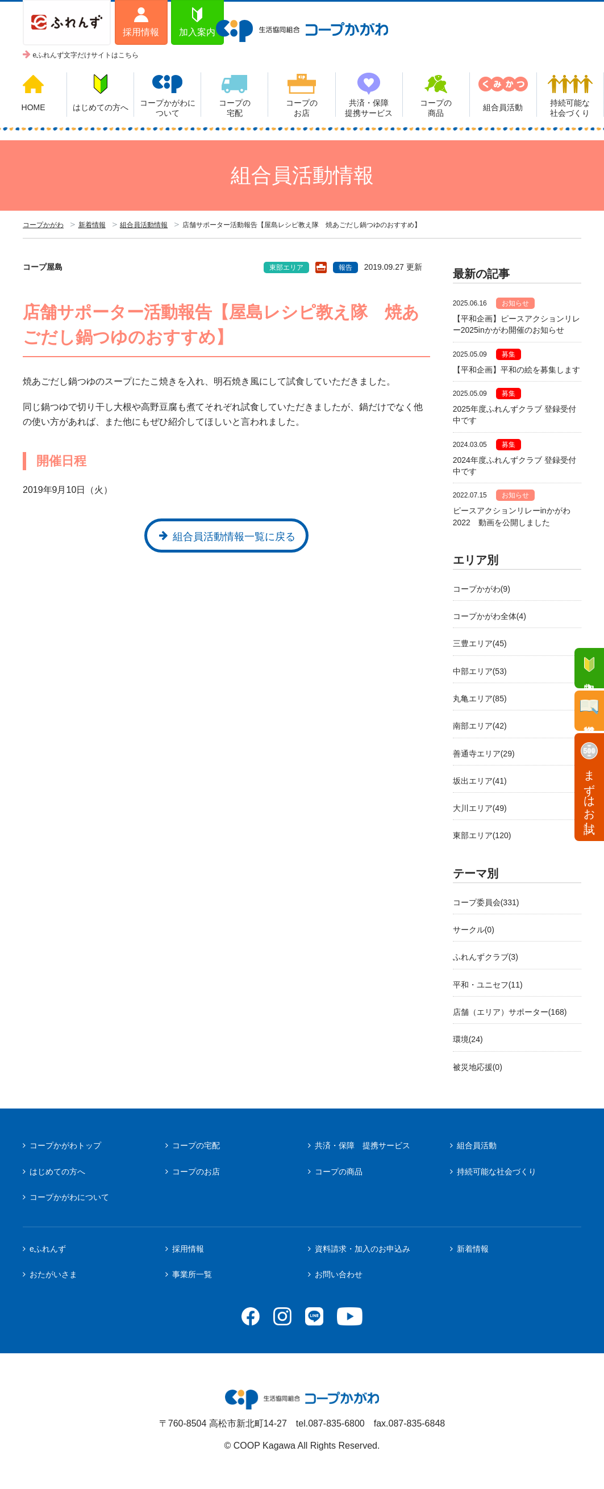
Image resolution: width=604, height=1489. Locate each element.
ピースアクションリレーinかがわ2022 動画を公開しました (511, 516)
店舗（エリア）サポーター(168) (510, 1012)
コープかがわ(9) (481, 588)
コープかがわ (43, 225)
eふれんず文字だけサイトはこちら (86, 55)
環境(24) (468, 1039)
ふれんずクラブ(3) (485, 956)
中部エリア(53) (480, 671)
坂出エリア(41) (480, 780)
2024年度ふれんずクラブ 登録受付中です (514, 465)
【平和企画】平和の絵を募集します (516, 369)
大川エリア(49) (480, 808)
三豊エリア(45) (480, 643)
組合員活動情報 (144, 225)
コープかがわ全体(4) (489, 616)
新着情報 (92, 225)
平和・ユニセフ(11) (488, 984)
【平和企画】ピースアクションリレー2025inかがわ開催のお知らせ (516, 324)
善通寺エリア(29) (484, 753)
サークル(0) (473, 929)
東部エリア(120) (482, 835)
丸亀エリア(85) (480, 698)
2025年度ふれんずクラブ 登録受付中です (514, 414)
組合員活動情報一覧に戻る (234, 536)
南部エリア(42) (480, 725)
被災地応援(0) (477, 1067)
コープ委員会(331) (486, 902)
